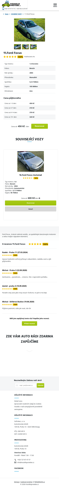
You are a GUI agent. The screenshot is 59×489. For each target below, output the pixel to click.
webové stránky (26, 482)
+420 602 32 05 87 (22, 9)
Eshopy (16, 482)
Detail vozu (18, 401)
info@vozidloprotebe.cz (25, 462)
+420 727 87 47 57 (10, 9)
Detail (31, 209)
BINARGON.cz (40, 482)
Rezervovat (39, 126)
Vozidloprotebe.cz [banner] (15, 5)
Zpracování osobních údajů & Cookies (28, 404)
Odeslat (40, 385)
